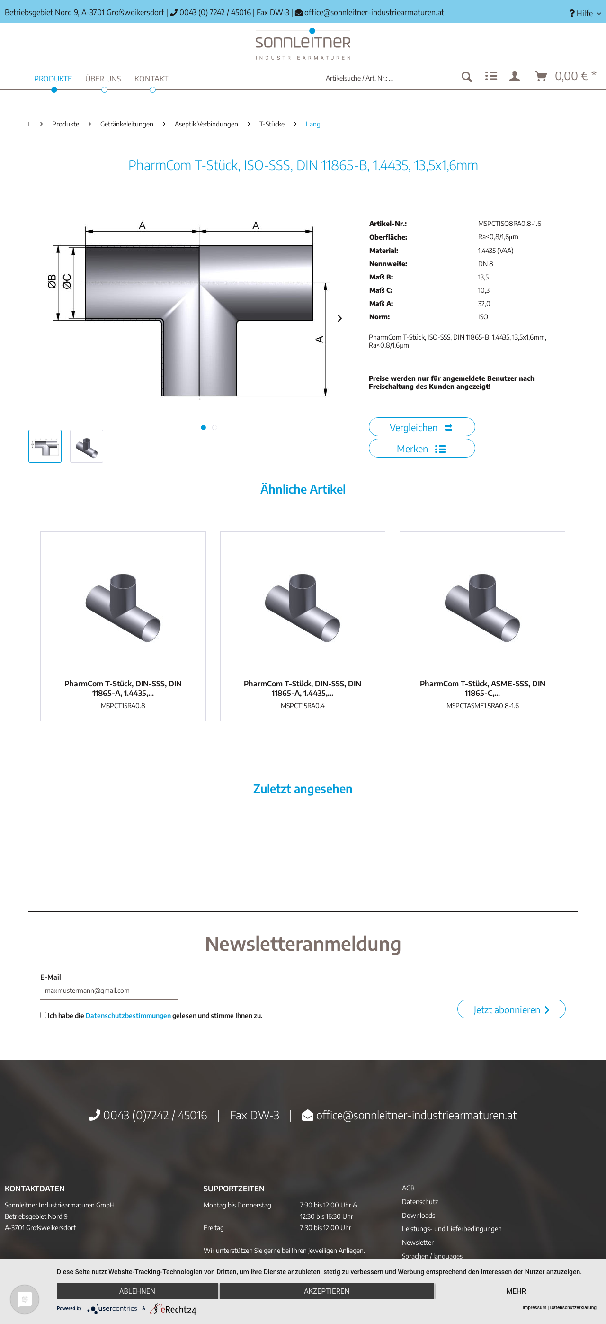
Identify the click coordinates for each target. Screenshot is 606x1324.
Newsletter (418, 1242)
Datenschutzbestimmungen (128, 1015)
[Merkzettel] (491, 76)
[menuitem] (581, 13)
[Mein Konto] (516, 76)
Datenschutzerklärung (573, 1307)
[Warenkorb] (566, 76)
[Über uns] (103, 77)
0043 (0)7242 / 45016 (148, 1115)
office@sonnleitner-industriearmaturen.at (374, 12)
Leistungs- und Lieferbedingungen (452, 1229)
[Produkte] (53, 77)
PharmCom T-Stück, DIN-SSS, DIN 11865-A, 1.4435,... (123, 688)
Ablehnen (137, 1291)
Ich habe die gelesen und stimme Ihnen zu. (151, 1015)
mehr (516, 1291)
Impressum (535, 1307)
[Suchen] (467, 76)
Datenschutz (420, 1202)
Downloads (418, 1215)
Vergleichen (421, 427)
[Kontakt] (151, 77)
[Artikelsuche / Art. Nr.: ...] (399, 76)
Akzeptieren (326, 1291)
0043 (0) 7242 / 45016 (210, 12)
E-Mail (50, 977)
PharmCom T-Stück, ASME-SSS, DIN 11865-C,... (482, 688)
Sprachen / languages (432, 1256)
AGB (408, 1188)
